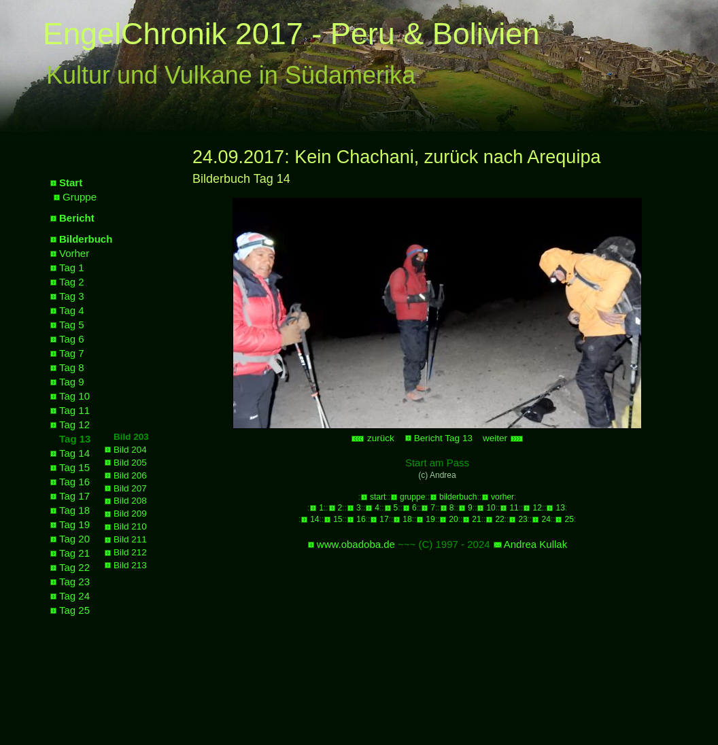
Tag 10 (74, 396)
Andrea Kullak (535, 544)
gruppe (412, 497)
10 (490, 508)
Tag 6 (71, 339)
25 (568, 519)
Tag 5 (71, 324)
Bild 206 (130, 475)
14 (314, 519)
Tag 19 (74, 524)
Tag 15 (74, 467)
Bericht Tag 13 (443, 438)
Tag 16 (74, 481)
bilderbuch (458, 497)
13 (559, 508)
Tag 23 (74, 581)
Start (70, 182)
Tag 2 (71, 282)
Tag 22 (74, 567)
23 (522, 519)
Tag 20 (74, 538)
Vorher (74, 253)
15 (337, 519)
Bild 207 (130, 488)
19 (430, 519)
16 (360, 519)
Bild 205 (130, 462)
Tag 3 (71, 296)
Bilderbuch (85, 239)
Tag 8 (71, 367)
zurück (372, 438)
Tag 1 (71, 267)
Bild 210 (130, 526)
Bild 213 (130, 565)
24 (545, 519)
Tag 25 (74, 610)
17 (383, 519)
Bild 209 (130, 513)
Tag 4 (71, 310)
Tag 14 (74, 453)
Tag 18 (74, 510)
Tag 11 (74, 410)
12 (536, 508)
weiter (503, 438)
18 (407, 519)
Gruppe (80, 197)
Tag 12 (74, 424)
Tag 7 (71, 353)
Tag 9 (71, 381)
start (378, 497)
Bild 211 (130, 539)
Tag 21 (74, 553)
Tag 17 (74, 496)
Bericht (77, 218)
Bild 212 (130, 552)
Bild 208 (130, 501)
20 (453, 519)
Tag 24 (74, 596)
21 (476, 519)
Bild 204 (130, 450)
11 (513, 508)
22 (499, 519)
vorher (502, 497)
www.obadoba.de (356, 544)
